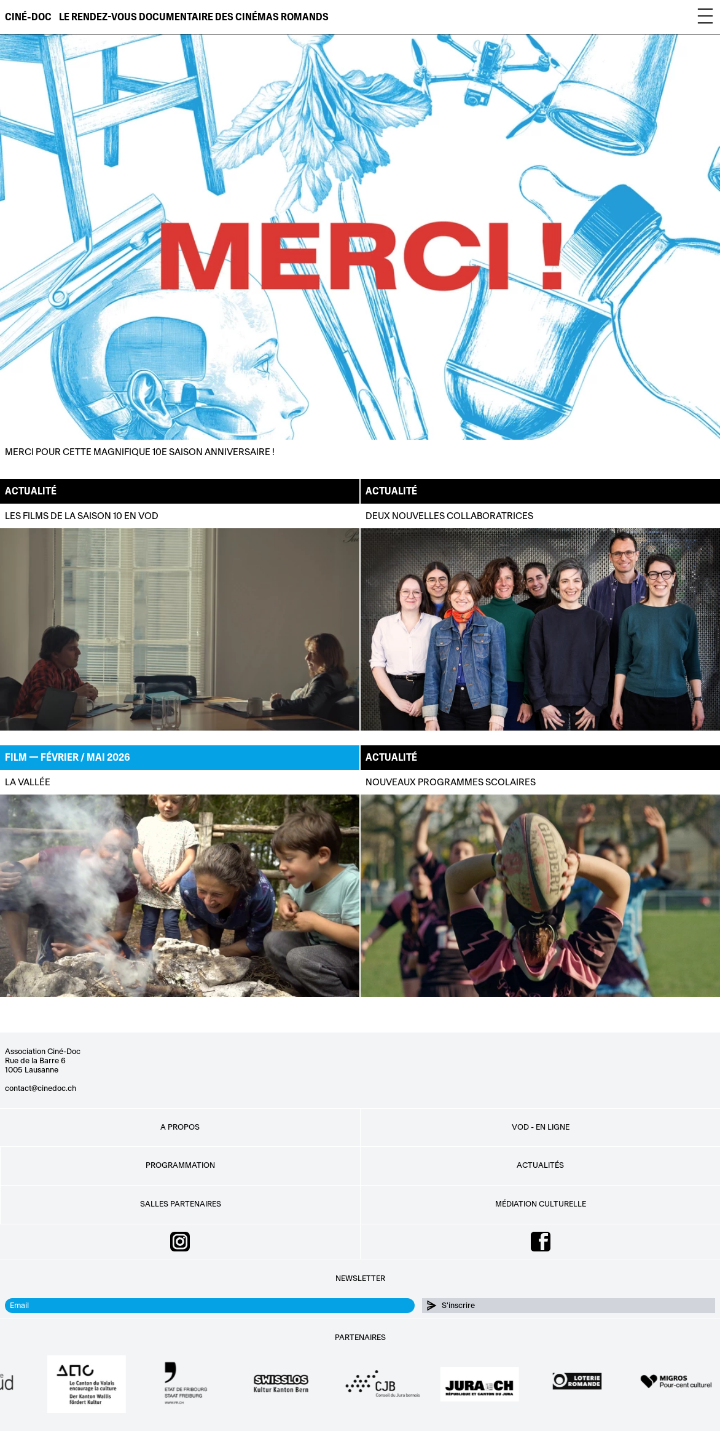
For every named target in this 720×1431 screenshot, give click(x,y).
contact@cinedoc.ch (40, 1088)
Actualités (540, 1165)
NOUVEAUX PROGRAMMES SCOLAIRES (451, 782)
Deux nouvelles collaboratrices (449, 516)
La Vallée (27, 782)
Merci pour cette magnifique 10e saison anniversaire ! (140, 452)
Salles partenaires (180, 1204)
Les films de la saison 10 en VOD (81, 516)
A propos (180, 1127)
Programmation (180, 1165)
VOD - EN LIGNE (540, 1127)
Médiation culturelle (540, 1204)
